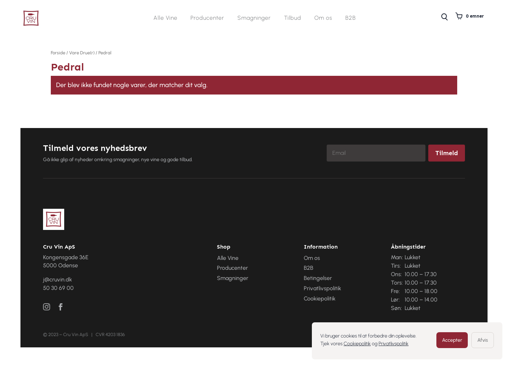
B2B (350, 18)
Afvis (482, 340)
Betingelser (318, 278)
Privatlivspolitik (394, 344)
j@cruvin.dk (57, 279)
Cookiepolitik (357, 344)
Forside (58, 52)
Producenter (207, 18)
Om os (323, 18)
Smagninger (254, 18)
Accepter (452, 340)
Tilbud (292, 18)
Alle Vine (165, 18)
